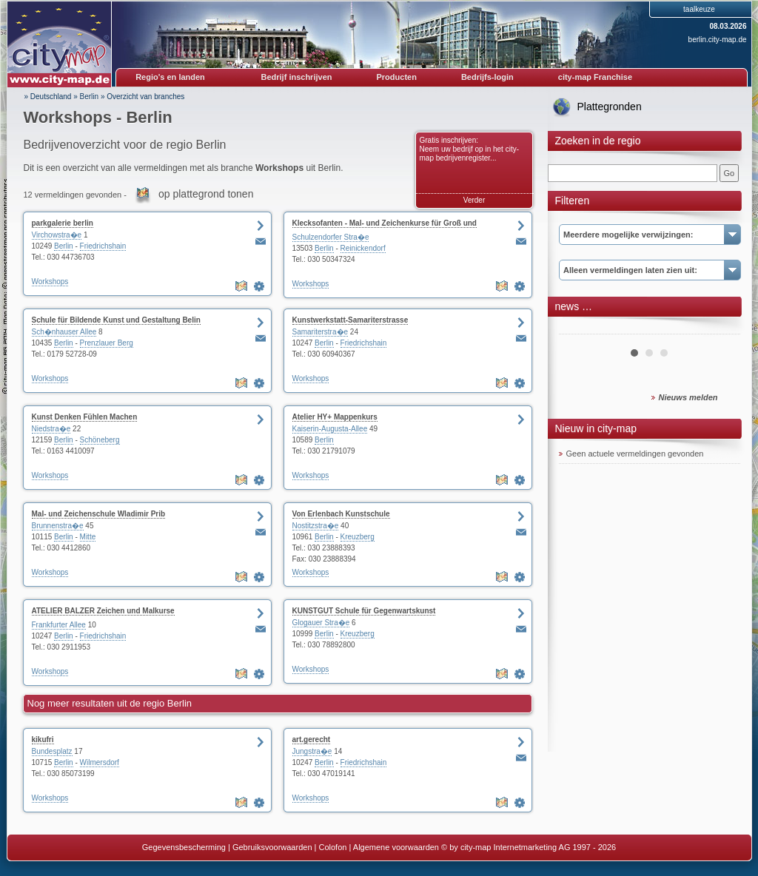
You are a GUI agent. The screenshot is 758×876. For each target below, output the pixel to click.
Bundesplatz (52, 751)
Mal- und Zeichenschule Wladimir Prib (99, 514)
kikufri (43, 739)
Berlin (89, 96)
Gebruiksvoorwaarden (272, 847)
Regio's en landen (170, 77)
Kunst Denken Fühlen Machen (85, 417)
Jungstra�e (312, 751)
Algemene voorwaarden (396, 847)
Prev (578, 328)
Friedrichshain (103, 246)
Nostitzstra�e (315, 526)
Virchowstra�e (57, 235)
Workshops (50, 281)
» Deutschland (48, 96)
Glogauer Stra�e (321, 623)
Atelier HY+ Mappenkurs (335, 417)
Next (721, 328)
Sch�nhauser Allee (64, 332)
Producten (396, 77)
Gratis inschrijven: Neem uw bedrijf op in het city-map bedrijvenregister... (470, 149)
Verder (474, 200)
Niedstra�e (51, 429)
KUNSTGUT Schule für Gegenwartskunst (364, 611)
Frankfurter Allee (59, 625)
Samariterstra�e (320, 332)
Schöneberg (100, 440)
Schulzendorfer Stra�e (330, 237)
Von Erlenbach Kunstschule (341, 514)
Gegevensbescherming (184, 847)
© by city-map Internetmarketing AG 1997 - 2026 (528, 847)
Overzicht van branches (145, 96)
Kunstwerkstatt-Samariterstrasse (350, 320)
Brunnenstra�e (58, 526)
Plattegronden (609, 106)
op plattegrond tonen (205, 194)
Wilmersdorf (99, 762)
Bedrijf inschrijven (296, 77)
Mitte (88, 537)
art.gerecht (311, 739)
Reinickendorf (363, 248)
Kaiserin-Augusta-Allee (330, 429)
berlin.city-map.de (717, 40)
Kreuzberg (358, 537)
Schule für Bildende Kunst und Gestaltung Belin (116, 320)
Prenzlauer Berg (106, 343)
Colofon (333, 847)
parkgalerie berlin (62, 223)
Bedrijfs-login (487, 77)
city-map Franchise (595, 77)
